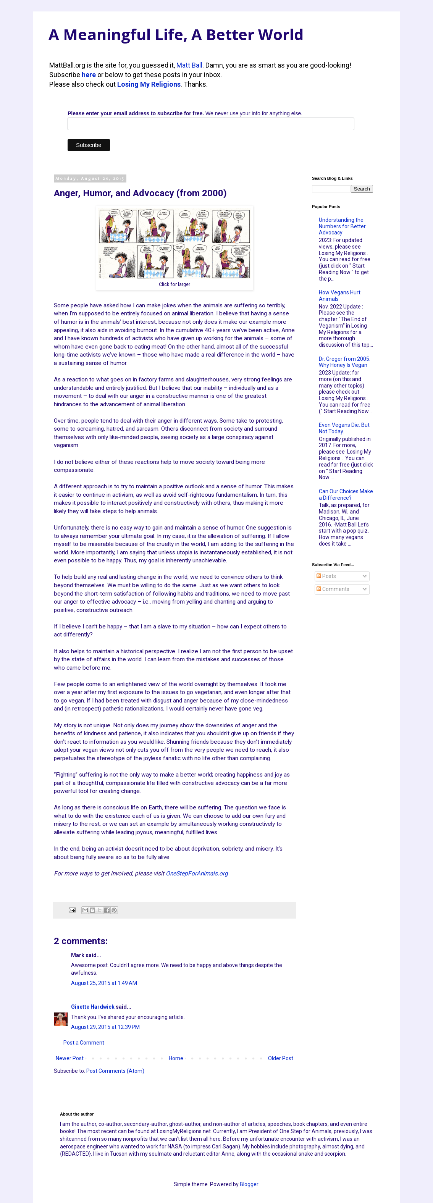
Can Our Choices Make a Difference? (346, 494)
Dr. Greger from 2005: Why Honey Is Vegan (344, 362)
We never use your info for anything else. (185, 113)
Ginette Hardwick (93, 1007)
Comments (333, 589)
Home (176, 1058)
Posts (326, 576)
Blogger (249, 1184)
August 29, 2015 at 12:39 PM (105, 1027)
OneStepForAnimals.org (197, 873)
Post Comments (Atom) (115, 1071)
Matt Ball (189, 65)
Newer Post (70, 1058)
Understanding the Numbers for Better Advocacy (342, 226)
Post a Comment (83, 1043)
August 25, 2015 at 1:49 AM (104, 983)
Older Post (280, 1058)
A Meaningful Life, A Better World (176, 34)
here (89, 75)
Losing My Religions (149, 84)
